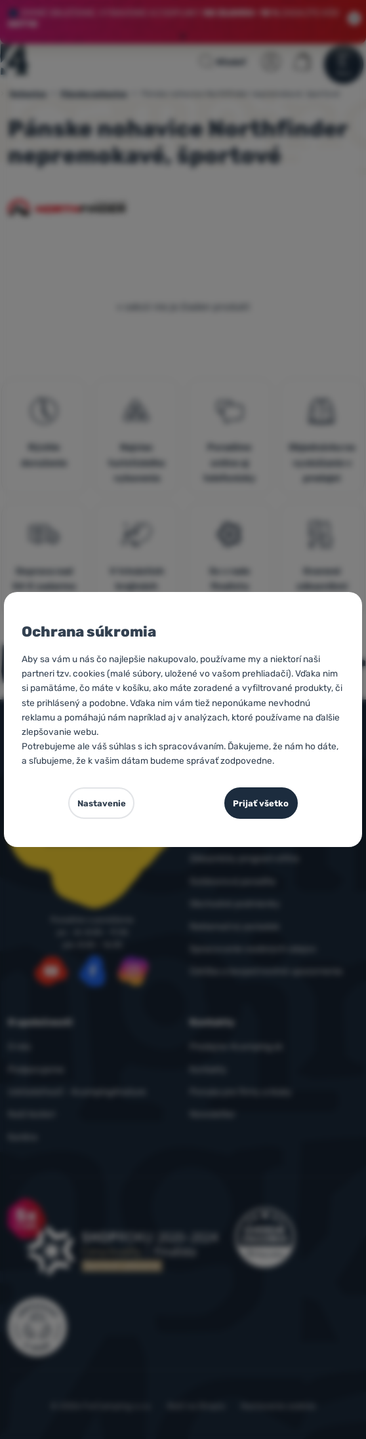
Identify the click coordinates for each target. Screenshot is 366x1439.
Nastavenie (101, 803)
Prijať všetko (261, 803)
